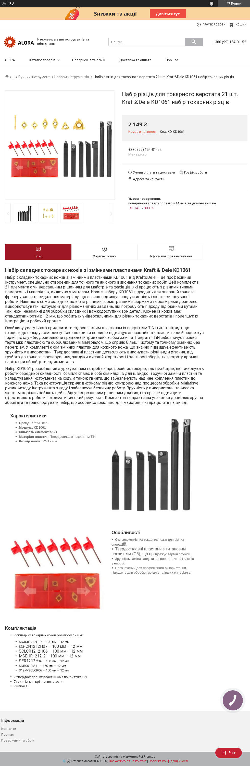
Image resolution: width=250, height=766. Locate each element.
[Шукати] (194, 42)
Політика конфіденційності (168, 761)
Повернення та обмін (88, 60)
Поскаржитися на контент (127, 761)
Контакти (8, 729)
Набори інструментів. (72, 77)
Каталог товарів (42, 60)
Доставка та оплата (135, 60)
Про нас (172, 60)
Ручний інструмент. (34, 77)
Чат (228, 752)
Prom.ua (149, 756)
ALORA (9, 60)
